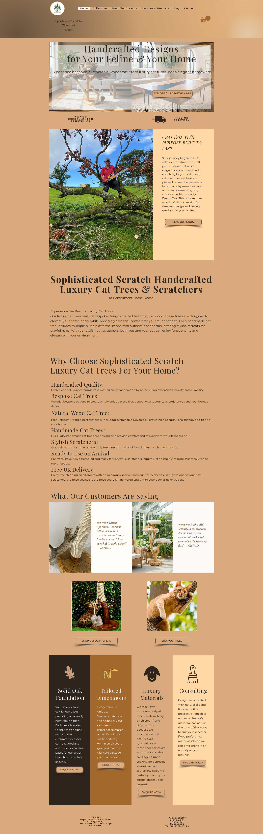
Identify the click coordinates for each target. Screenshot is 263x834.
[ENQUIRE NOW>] (69, 770)
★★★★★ (80, 116)
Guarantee (177, 824)
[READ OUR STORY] (183, 222)
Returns (177, 822)
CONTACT (95, 817)
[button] (100, 8)
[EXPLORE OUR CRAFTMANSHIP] (172, 93)
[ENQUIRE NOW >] (111, 765)
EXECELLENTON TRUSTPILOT (81, 120)
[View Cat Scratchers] (96, 641)
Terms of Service (177, 826)
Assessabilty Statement (177, 819)
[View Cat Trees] (171, 641)
